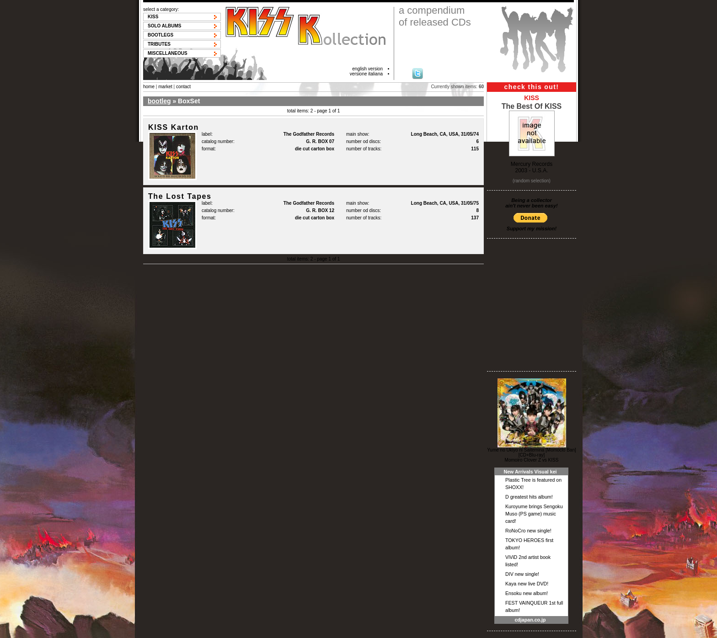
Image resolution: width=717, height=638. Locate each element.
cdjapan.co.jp (530, 619)
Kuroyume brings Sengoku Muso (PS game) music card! (534, 514)
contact (183, 86)
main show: (357, 134)
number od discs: (363, 141)
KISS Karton (173, 127)
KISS (153, 16)
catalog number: (218, 141)
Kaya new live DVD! (526, 583)
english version (367, 68)
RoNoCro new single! (528, 530)
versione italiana (366, 73)
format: (209, 148)
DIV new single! (522, 574)
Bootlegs (160, 34)
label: (207, 134)
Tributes (159, 44)
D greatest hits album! (529, 497)
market (165, 86)
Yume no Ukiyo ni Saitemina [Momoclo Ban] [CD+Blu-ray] (531, 452)
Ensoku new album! (526, 593)
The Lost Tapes (180, 196)
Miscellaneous (167, 53)
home (149, 86)
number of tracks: (363, 148)
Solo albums (165, 25)
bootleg (159, 101)
